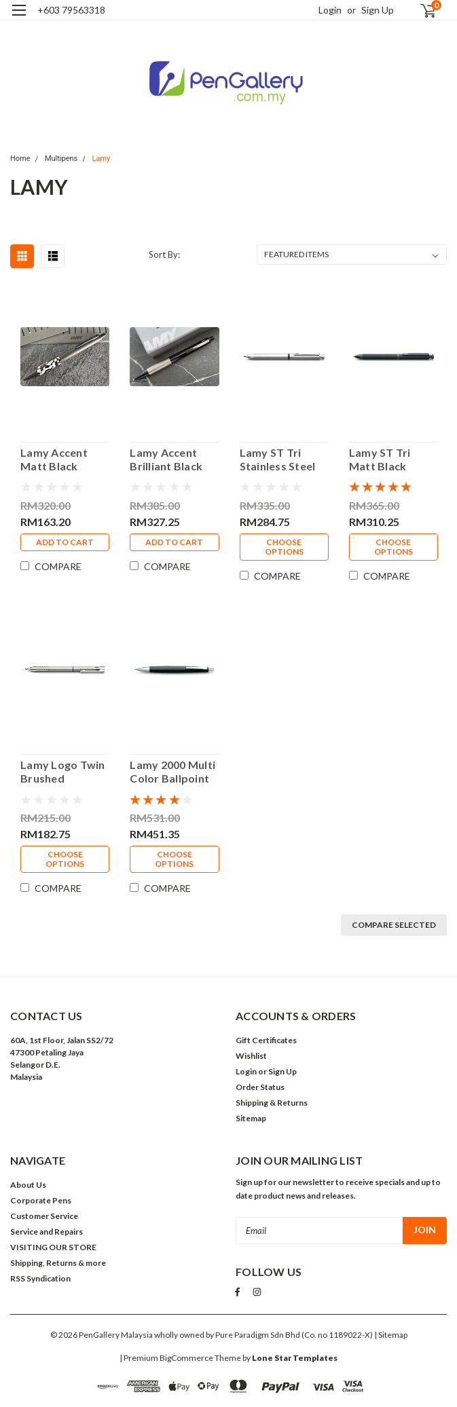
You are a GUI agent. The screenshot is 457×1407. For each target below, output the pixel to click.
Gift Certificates (266, 1040)
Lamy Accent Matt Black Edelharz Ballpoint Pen (55, 459)
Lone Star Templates (294, 1356)
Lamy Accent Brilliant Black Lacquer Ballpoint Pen (166, 459)
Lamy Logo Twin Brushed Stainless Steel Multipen (62, 771)
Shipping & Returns (272, 1103)
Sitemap (251, 1118)
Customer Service (44, 1216)
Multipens (61, 158)
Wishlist (251, 1056)
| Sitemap (390, 1333)
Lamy (101, 158)
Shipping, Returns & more (58, 1263)
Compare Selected (394, 925)
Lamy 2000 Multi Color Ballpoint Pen (172, 771)
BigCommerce (186, 1356)
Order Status (260, 1087)
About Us (28, 1185)
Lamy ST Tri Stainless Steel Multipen (278, 459)
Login (330, 10)
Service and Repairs (46, 1231)
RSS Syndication (40, 1278)
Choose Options (284, 547)
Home (20, 158)
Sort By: (164, 254)
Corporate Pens (40, 1200)
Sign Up (377, 10)
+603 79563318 (71, 10)
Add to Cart (65, 542)
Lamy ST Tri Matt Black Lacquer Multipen (380, 459)
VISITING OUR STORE (53, 1247)
